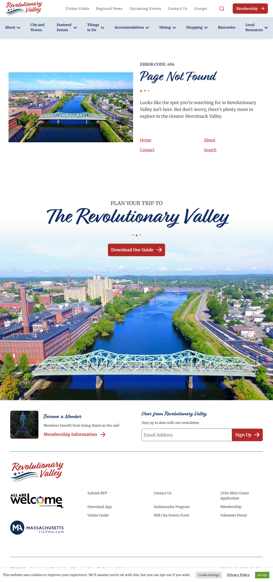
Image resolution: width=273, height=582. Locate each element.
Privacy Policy (238, 575)
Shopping (197, 27)
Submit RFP (97, 494)
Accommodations (132, 27)
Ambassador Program (172, 508)
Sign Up (246, 435)
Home (146, 140)
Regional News (109, 8)
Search (211, 149)
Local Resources (256, 27)
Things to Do (95, 27)
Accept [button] (262, 575)
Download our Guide (136, 250)
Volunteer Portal (233, 516)
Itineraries (226, 27)
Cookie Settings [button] (208, 575)
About (12, 27)
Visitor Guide (77, 8)
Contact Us (177, 8)
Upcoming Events (145, 8)
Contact (148, 149)
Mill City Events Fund (171, 516)
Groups (200, 8)
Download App (99, 508)
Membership (250, 8)
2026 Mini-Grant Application (234, 497)
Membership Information (75, 435)
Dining (167, 27)
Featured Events (67, 27)
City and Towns (37, 27)
